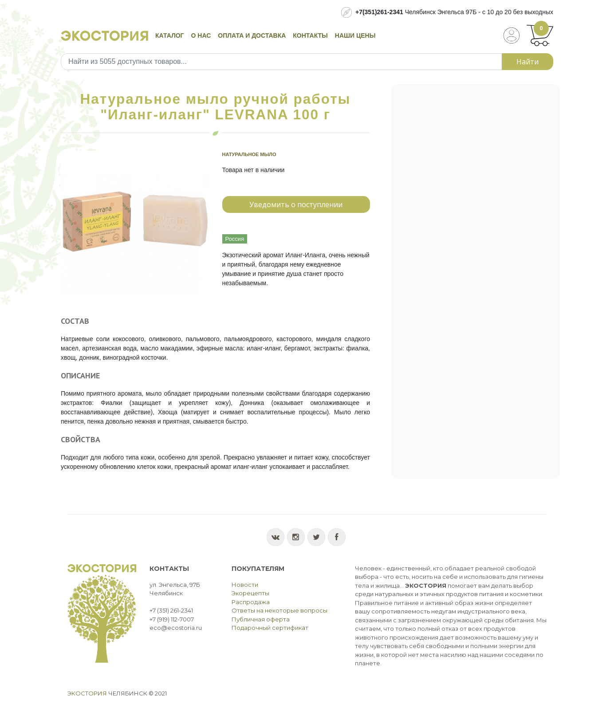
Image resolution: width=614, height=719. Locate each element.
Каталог (169, 35)
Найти (527, 62)
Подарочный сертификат (270, 627)
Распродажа (251, 601)
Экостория (87, 693)
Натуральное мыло (249, 154)
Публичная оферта (261, 619)
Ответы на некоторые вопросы (279, 610)
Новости (245, 584)
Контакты (310, 35)
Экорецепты (250, 593)
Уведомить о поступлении (295, 204)
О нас (201, 35)
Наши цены (355, 35)
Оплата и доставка (252, 35)
